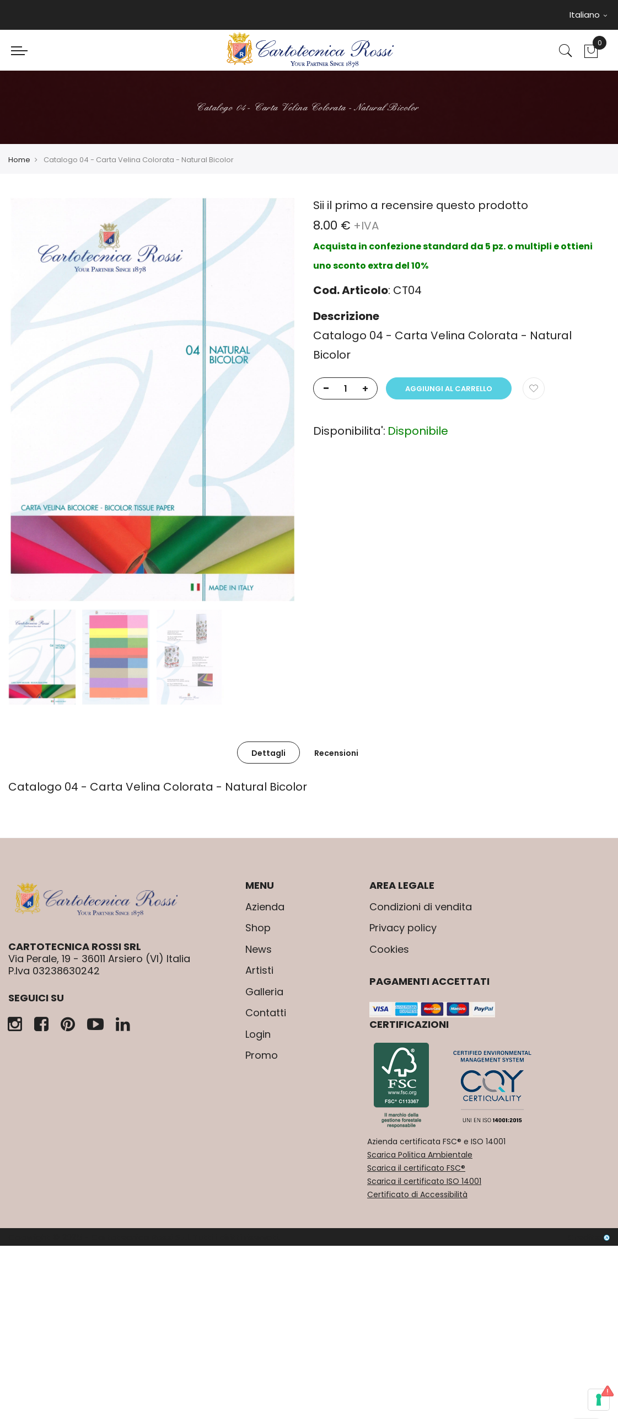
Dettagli (268, 753)
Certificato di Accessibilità (417, 1194)
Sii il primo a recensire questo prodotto (420, 205)
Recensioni (336, 753)
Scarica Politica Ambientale (419, 1154)
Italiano (588, 14)
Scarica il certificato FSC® (416, 1167)
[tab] (268, 752)
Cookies (389, 949)
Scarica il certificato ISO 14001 (424, 1181)
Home (19, 159)
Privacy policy (403, 928)
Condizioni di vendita (420, 907)
